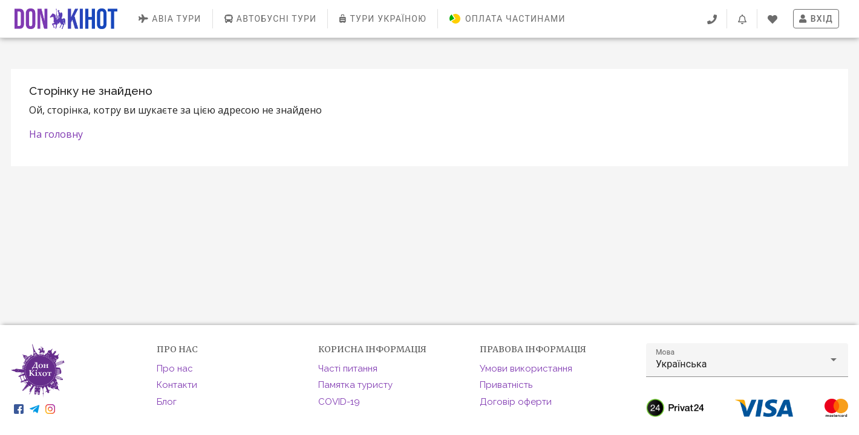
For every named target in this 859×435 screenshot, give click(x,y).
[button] (747, 360)
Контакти (177, 384)
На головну (56, 134)
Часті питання (347, 368)
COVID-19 (339, 401)
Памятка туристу (355, 384)
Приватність (506, 384)
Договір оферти (516, 401)
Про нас (175, 368)
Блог (167, 401)
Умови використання (526, 368)
